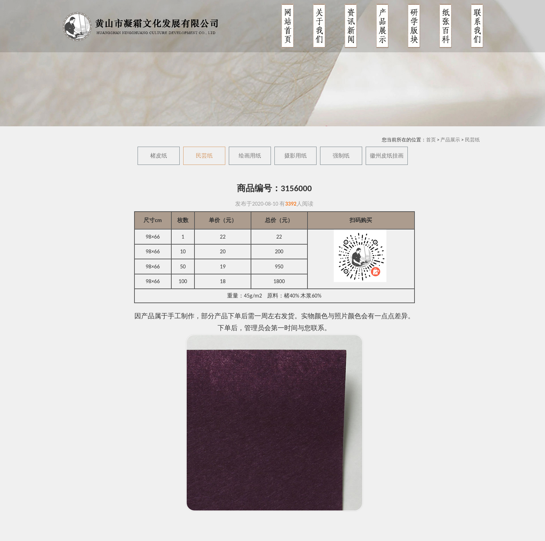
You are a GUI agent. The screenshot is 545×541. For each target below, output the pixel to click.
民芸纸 (472, 140)
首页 (431, 140)
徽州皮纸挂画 (387, 155)
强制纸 (341, 155)
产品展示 (450, 140)
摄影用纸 (295, 155)
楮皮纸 (158, 155)
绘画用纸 (250, 155)
